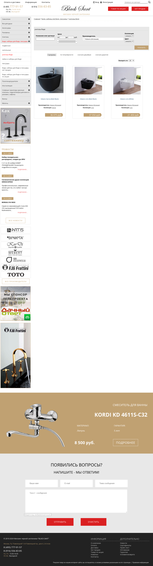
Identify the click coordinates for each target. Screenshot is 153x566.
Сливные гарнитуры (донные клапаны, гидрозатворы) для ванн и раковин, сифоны (15, 92)
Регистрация (108, 2)
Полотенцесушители (10, 81)
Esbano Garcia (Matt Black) (50, 99)
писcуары (5, 63)
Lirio (92, 107)
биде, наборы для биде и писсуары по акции (15, 75)
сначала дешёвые (84, 55)
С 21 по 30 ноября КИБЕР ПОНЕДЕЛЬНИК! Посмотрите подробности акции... (15, 162)
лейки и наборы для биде (12, 59)
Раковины (6, 32)
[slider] (58, 41)
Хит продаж (140, 9)
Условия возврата (127, 554)
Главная (37, 19)
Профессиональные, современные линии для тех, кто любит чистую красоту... (15, 185)
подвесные (6, 46)
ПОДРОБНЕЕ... (23, 169)
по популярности (66, 55)
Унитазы (5, 37)
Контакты (46, 2)
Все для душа (7, 23)
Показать (141, 47)
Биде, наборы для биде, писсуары (15, 41)
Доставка (94, 548)
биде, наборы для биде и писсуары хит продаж (15, 69)
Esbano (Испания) (55, 105)
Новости (123, 543)
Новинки (94, 554)
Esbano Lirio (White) (127, 99)
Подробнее (125, 443)
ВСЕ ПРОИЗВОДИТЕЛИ (16, 281)
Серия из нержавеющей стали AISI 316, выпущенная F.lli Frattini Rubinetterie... (15, 206)
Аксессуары (6, 28)
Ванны (4, 99)
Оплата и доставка (12, 2)
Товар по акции (118, 9)
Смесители (6, 19)
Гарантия (124, 552)
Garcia (54, 107)
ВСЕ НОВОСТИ (15, 220)
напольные (6, 50)
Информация (31, 2)
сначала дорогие (102, 55)
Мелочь (5, 103)
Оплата (94, 545)
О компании (96, 543)
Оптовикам (124, 550)
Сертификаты (125, 545)
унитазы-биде (7, 55)
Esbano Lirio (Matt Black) (88, 99)
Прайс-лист (124, 548)
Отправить (60, 522)
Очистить (93, 522)
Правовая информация (140, 562)
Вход (97, 2)
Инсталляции (7, 86)
